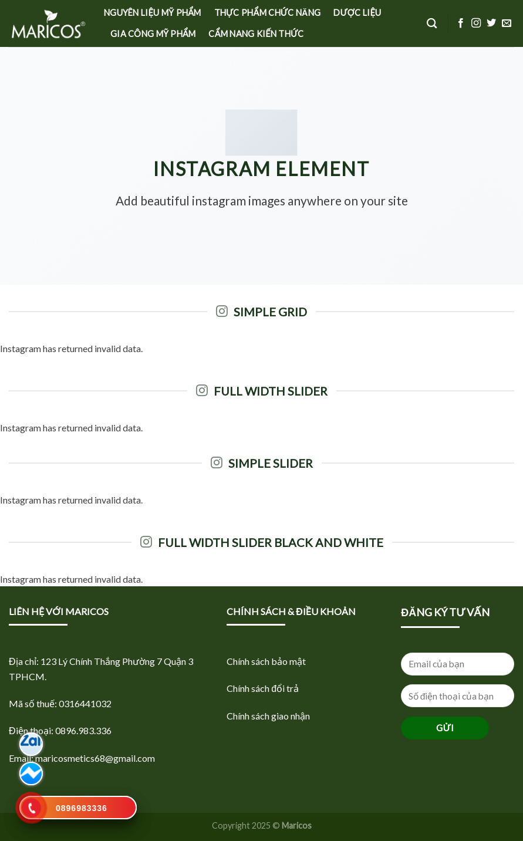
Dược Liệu (357, 13)
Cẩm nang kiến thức (255, 34)
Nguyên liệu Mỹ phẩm (152, 13)
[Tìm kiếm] (432, 24)
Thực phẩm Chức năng (267, 13)
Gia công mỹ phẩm (152, 34)
